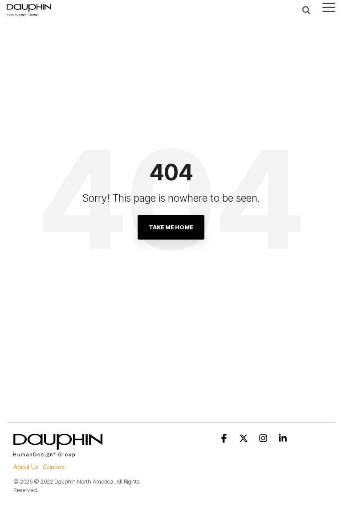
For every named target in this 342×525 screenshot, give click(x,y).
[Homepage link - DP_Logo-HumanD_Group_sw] (57, 452)
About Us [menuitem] (25, 467)
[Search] (306, 10)
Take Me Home (171, 227)
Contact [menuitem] (54, 467)
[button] (328, 7)
